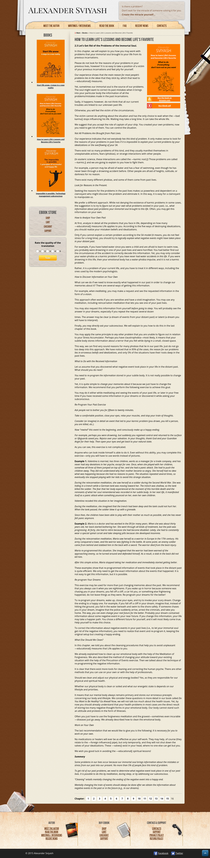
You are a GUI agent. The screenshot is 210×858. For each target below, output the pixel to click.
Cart (48, 222)
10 (139, 798)
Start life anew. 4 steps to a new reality (50, 86)
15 (167, 798)
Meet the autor (51, 26)
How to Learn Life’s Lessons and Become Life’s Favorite (50, 140)
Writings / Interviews (79, 26)
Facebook (163, 853)
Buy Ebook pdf (165, 105)
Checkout (48, 226)
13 (156, 798)
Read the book (106, 26)
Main (78, 33)
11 (144, 798)
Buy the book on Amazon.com (165, 99)
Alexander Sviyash (67, 9)
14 (162, 798)
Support (47, 230)
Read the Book (51, 831)
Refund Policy (156, 838)
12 (150, 798)
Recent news (141, 26)
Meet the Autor (51, 828)
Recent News (52, 838)
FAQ (125, 26)
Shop (48, 217)
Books (85, 33)
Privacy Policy (157, 835)
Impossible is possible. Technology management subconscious (50, 194)
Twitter (179, 853)
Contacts (162, 26)
